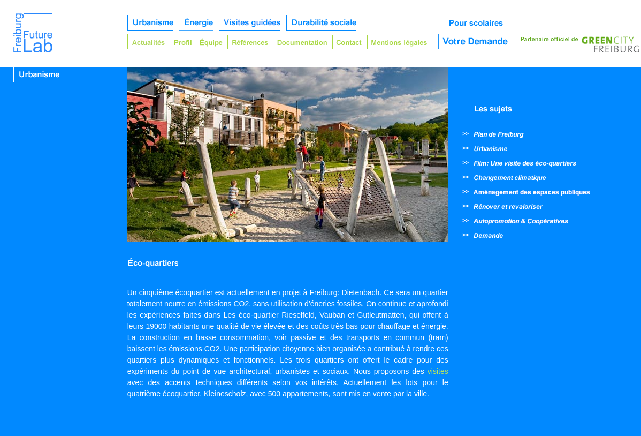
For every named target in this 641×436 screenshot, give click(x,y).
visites (438, 371)
